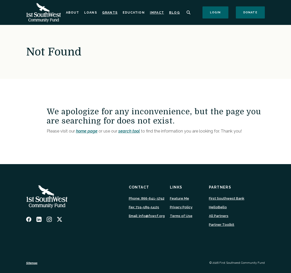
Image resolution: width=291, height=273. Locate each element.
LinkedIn (39, 219)
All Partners (218, 216)
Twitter (59, 219)
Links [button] (176, 187)
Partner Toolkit (221, 225)
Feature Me (179, 198)
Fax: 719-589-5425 (144, 207)
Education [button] (134, 12)
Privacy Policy (181, 207)
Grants (110, 12)
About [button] (72, 12)
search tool (129, 131)
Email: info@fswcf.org (147, 216)
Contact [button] (139, 187)
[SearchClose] (188, 12)
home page (87, 131)
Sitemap (31, 263)
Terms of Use (181, 216)
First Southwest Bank (226, 198)
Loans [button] (90, 12)
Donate (254, 12)
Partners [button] (220, 187)
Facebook (28, 219)
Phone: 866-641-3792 (146, 198)
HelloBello (218, 207)
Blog (174, 12)
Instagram (49, 219)
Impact (157, 12)
